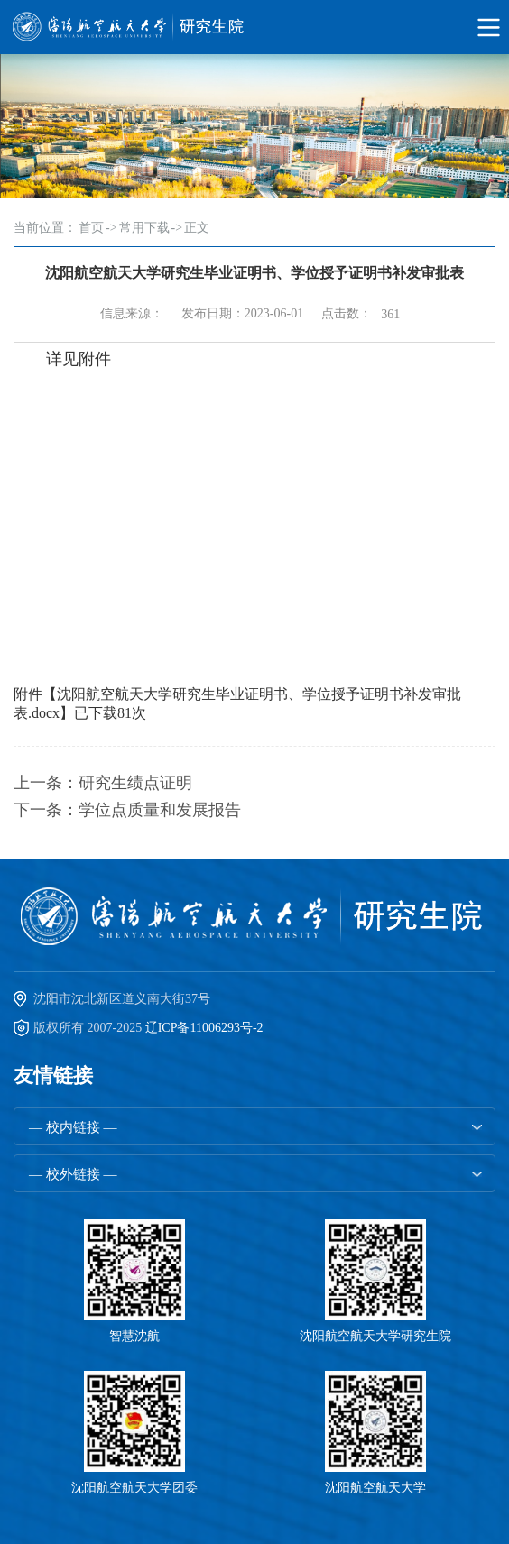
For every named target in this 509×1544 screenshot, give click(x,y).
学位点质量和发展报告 (160, 810)
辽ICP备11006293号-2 (204, 1027)
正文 (196, 227)
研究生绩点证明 (135, 783)
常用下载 (144, 227)
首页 (91, 227)
